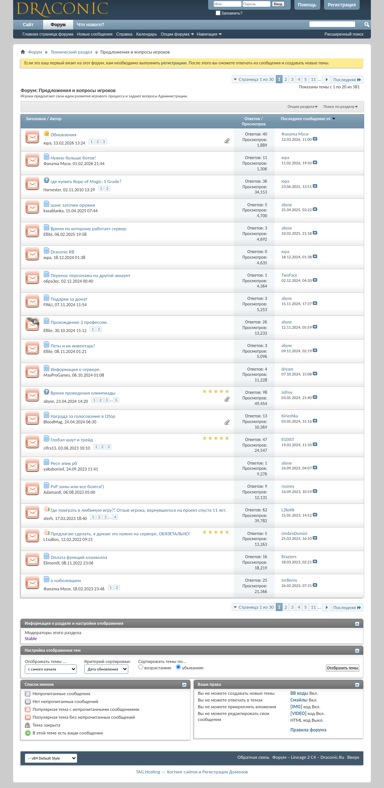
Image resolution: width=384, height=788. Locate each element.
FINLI (48, 304)
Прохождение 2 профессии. (79, 322)
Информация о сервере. (75, 369)
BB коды (299, 693)
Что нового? (90, 24)
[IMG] (296, 706)
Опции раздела (301, 106)
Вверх (353, 757)
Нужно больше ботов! (73, 158)
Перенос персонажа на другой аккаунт (90, 275)
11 (313, 79)
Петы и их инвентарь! (73, 346)
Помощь (307, 4)
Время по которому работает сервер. (89, 228)
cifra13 (50, 448)
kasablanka (54, 210)
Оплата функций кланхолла (79, 557)
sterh (48, 518)
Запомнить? (229, 13)
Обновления (63, 134)
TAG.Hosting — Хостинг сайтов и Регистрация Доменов (192, 772)
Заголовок (36, 118)
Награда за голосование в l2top (83, 416)
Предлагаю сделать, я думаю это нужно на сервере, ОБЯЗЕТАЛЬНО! (120, 533)
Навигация (207, 34)
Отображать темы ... (45, 661)
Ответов (252, 118)
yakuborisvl (54, 469)
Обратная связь (253, 757)
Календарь (146, 34)
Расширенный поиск (343, 34)
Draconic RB (62, 252)
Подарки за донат (69, 299)
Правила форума (308, 730)
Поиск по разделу (339, 106)
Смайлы (299, 700)
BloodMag (53, 422)
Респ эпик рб (64, 463)
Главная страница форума (48, 34)
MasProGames (57, 375)
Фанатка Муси (57, 163)
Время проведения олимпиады (83, 393)
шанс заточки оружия (73, 205)
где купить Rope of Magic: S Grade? (86, 181)
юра (47, 142)
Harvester (52, 189)
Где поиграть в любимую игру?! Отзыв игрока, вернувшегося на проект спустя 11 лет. (138, 510)
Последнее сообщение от (308, 118)
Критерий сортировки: (107, 661)
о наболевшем (66, 580)
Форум (58, 24)
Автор (56, 118)
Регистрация (342, 4)
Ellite (48, 234)
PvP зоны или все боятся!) (77, 486)
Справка (124, 34)
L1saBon (51, 539)
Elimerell (51, 563)
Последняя (347, 79)
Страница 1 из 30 (256, 79)
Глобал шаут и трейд (72, 439)
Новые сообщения (94, 34)
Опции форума (175, 34)
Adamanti (52, 492)
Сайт (28, 24)
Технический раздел (71, 52)
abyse (49, 401)
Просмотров (254, 124)
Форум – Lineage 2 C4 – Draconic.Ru (308, 757)
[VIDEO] (298, 713)
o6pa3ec (51, 281)
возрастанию (154, 667)
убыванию (189, 667)
